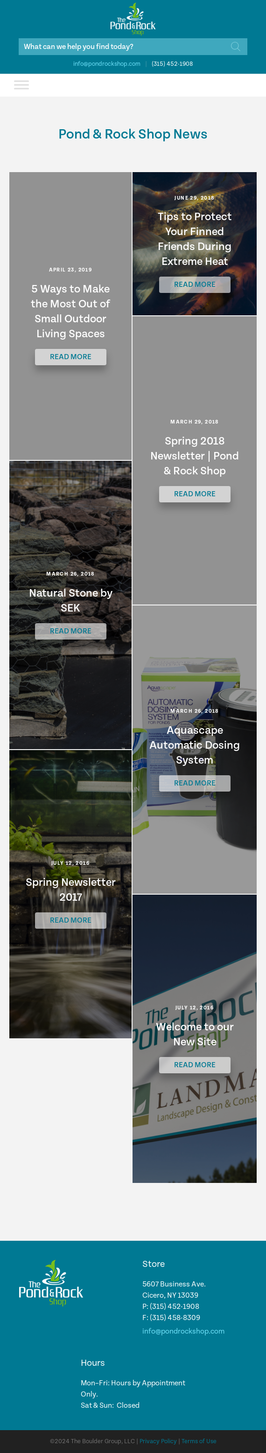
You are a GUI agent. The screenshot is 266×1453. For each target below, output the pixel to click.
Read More (70, 357)
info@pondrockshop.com (106, 64)
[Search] (235, 46)
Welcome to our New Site (195, 1035)
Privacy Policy (158, 1441)
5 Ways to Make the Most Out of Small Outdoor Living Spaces (70, 312)
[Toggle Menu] (21, 84)
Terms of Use (199, 1441)
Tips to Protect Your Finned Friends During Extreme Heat (195, 239)
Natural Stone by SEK (70, 601)
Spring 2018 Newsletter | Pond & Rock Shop (194, 456)
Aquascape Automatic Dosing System (194, 745)
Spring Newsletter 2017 (71, 890)
